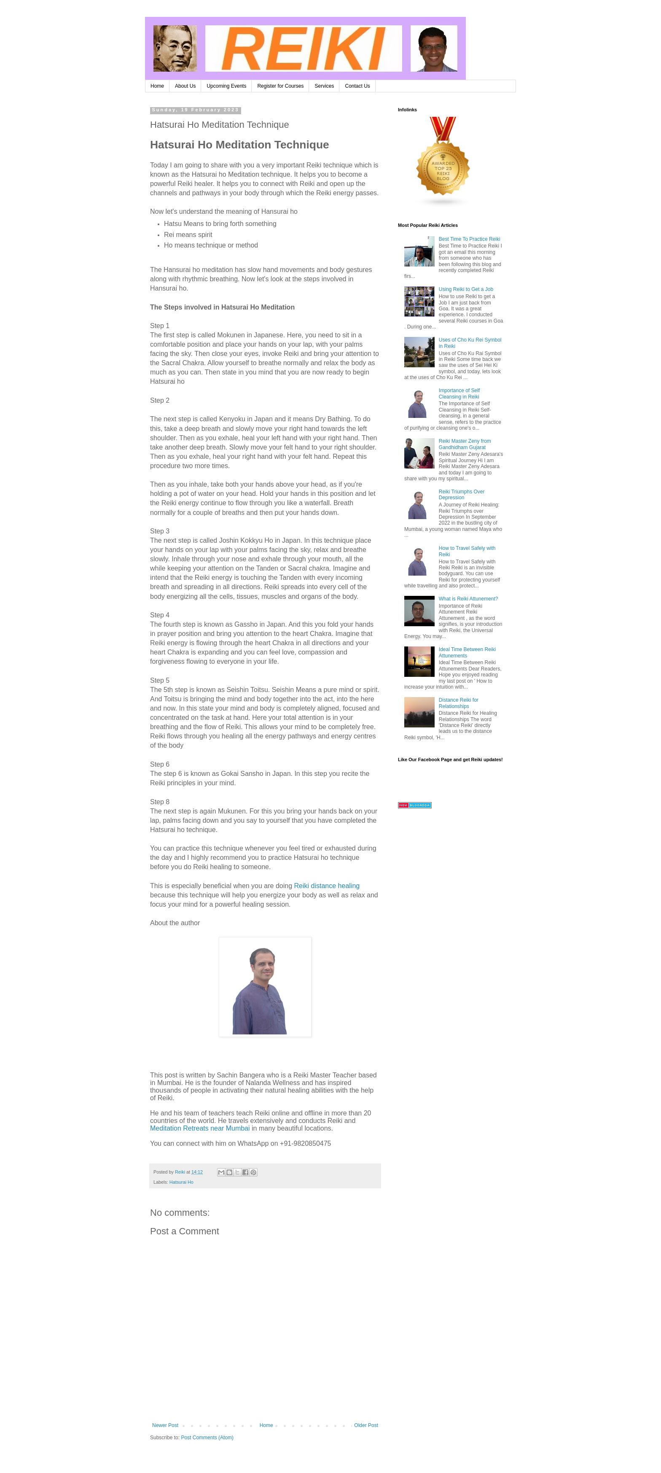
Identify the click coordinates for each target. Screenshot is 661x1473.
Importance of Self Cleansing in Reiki (459, 393)
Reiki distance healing (327, 885)
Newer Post (165, 1425)
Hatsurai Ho (181, 1182)
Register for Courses (280, 86)
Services (324, 86)
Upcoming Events (226, 86)
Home (157, 86)
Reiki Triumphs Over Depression (462, 495)
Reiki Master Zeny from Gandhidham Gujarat (465, 444)
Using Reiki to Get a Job (466, 289)
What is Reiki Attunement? (468, 599)
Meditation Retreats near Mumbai (200, 1128)
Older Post (366, 1425)
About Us (185, 86)
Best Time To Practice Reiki (469, 239)
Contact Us (357, 86)
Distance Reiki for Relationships (458, 703)
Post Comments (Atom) (207, 1438)
